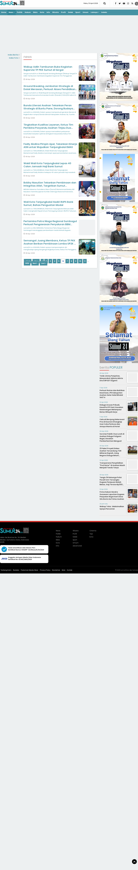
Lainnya (94, 12)
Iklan (63, 570)
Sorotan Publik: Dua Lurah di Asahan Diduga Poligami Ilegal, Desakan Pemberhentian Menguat (112, 437)
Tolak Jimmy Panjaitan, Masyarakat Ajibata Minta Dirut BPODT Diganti (111, 378)
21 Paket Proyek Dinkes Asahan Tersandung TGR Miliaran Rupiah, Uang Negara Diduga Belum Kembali (110, 453)
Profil (63, 12)
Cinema (93, 530)
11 (84, 261)
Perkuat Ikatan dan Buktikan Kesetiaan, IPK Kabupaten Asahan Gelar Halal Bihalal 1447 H (112, 394)
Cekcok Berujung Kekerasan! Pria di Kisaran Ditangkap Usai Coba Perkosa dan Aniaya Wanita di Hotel (112, 423)
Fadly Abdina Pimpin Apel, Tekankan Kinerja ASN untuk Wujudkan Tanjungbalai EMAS (50, 145)
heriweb (135, 570)
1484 (27, 263)
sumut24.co (125, 570)
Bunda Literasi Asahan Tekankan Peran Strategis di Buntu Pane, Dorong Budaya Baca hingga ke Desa (48, 108)
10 (80, 261)
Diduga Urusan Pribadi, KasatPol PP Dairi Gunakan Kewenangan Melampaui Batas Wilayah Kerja (111, 408)
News (11, 12)
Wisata (55, 12)
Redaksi (16, 570)
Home (3, 12)
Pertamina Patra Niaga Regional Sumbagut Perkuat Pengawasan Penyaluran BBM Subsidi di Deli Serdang (50, 224)
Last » (43, 263)
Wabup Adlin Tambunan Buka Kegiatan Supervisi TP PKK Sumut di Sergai (48, 68)
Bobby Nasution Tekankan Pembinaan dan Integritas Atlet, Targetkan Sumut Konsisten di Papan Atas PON (50, 186)
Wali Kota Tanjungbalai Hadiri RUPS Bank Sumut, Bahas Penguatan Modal (48, 203)
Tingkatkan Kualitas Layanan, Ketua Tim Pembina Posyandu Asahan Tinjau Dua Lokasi (48, 128)
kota (91, 537)
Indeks (104, 12)
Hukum (28, 12)
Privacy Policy (45, 570)
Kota (42, 12)
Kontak (69, 570)
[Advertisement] (69, 34)
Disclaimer (56, 570)
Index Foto (14, 58)
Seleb (70, 12)
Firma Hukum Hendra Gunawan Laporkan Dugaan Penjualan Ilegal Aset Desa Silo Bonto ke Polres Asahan (112, 495)
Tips (91, 534)
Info (48, 12)
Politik (19, 12)
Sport (77, 12)
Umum (85, 12)
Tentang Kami (6, 570)
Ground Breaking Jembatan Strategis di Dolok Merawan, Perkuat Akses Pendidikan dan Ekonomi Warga (49, 89)
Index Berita (14, 55)
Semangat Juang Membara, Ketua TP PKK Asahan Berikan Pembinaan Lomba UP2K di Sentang (50, 243)
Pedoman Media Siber (29, 570)
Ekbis (35, 12)
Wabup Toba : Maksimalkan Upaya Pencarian (112, 507)
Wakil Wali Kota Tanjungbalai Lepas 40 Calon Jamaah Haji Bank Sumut (47, 165)
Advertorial (77, 546)
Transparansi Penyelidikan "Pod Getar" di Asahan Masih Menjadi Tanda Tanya (112, 465)
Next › (35, 263)
